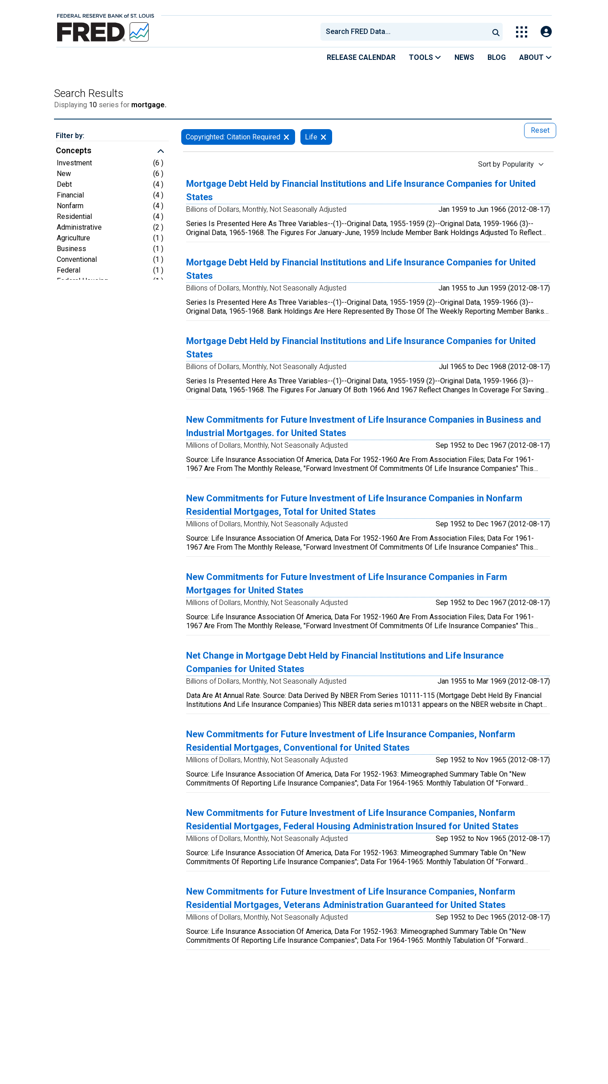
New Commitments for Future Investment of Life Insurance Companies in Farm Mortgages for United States (346, 583)
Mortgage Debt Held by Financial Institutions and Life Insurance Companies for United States (361, 190)
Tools (425, 57)
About (535, 57)
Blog (496, 57)
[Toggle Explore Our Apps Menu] (521, 32)
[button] (112, 151)
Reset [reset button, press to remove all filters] (540, 130)
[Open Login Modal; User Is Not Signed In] (546, 32)
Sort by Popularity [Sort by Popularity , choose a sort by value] (506, 164)
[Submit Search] (496, 32)
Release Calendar (361, 57)
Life (311, 137)
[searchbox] (406, 32)
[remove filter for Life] (323, 137)
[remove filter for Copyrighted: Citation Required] (286, 137)
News (464, 57)
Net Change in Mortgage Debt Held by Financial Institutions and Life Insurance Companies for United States (345, 662)
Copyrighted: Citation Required (233, 137)
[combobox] (404, 32)
